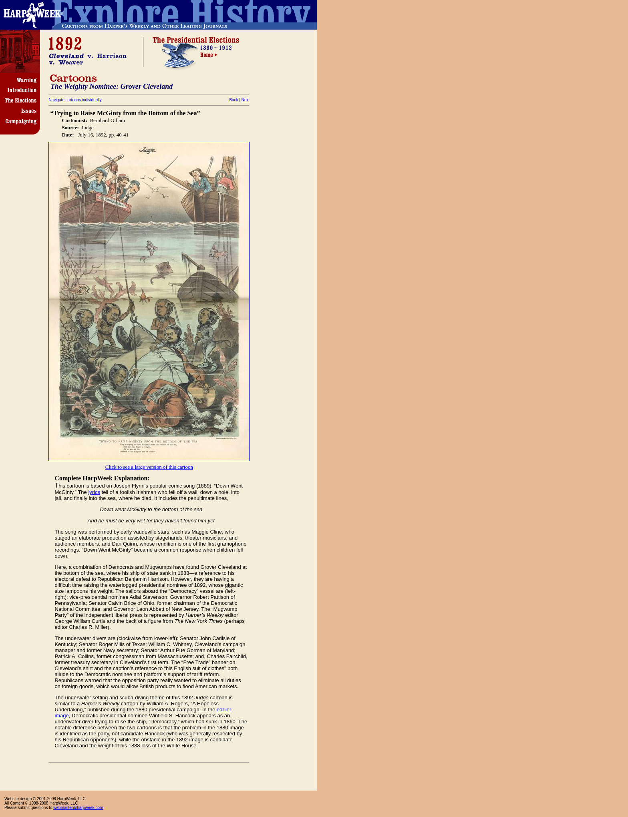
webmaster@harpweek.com (78, 807)
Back (233, 100)
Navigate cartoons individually (74, 100)
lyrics (94, 492)
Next (246, 100)
